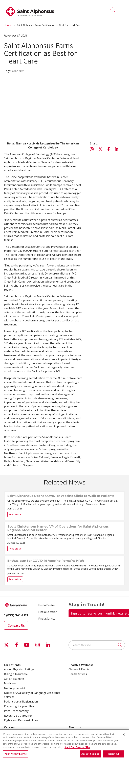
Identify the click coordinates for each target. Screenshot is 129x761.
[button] (122, 8)
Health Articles (78, 674)
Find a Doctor (46, 605)
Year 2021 (18, 71)
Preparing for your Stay (19, 706)
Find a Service (46, 618)
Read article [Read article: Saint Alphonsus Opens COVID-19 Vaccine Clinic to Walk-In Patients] (64, 506)
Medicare (10, 683)
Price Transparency (16, 711)
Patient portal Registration (21, 701)
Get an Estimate (14, 679)
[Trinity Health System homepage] (30, 18)
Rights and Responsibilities (21, 720)
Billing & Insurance (16, 674)
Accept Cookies (90, 753)
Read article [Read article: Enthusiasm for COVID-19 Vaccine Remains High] (64, 570)
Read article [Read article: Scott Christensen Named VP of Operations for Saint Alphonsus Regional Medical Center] (64, 538)
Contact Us (16, 625)
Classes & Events (79, 669)
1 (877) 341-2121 (16, 615)
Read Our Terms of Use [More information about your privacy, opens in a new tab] (77, 747)
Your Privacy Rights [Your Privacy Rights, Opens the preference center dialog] (16, 753)
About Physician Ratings (19, 669)
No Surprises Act (14, 688)
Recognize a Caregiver (18, 715)
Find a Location (47, 612)
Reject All (113, 753)
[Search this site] (97, 645)
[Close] (123, 734)
